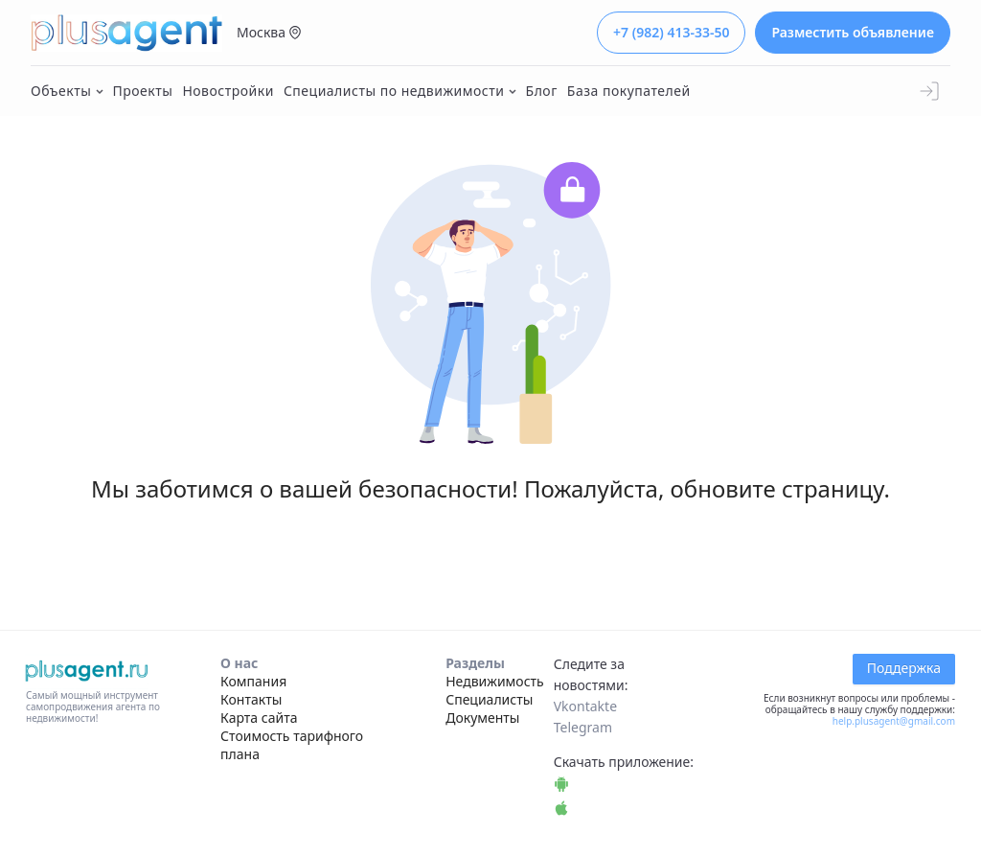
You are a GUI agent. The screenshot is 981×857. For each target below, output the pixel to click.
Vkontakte (585, 706)
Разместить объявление (852, 32)
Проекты (143, 90)
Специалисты (489, 699)
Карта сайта (258, 717)
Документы (482, 717)
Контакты (251, 699)
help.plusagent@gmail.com (894, 721)
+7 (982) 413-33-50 (671, 32)
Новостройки (228, 90)
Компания (253, 681)
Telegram (583, 727)
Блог (542, 90)
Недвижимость (494, 681)
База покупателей (629, 90)
